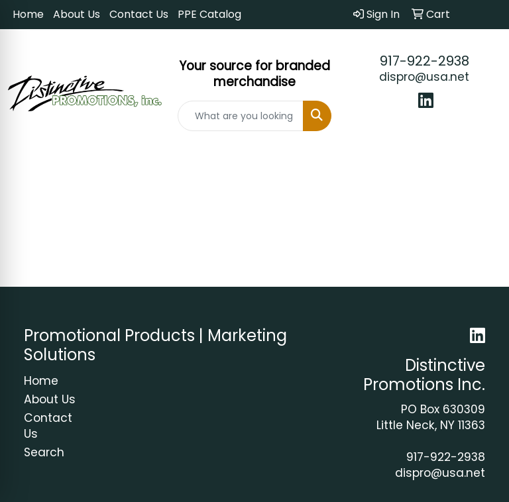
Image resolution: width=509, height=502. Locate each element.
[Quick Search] (241, 116)
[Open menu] (482, 164)
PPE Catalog (209, 14)
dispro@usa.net (424, 77)
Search (44, 452)
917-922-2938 (424, 61)
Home (28, 14)
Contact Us (138, 14)
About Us (76, 14)
